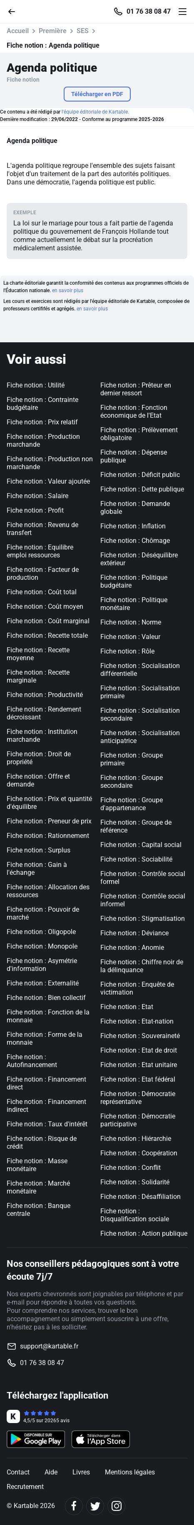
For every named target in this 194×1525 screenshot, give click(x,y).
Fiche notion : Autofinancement (32, 1061)
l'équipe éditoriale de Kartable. (95, 112)
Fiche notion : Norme (130, 622)
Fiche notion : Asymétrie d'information (42, 965)
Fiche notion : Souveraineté (140, 1036)
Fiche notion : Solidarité (134, 1182)
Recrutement (25, 1487)
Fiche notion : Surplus (38, 850)
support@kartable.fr (49, 1346)
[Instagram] (116, 1506)
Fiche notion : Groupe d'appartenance (131, 804)
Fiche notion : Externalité (43, 983)
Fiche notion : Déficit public (140, 475)
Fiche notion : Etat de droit (138, 1050)
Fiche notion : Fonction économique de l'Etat (133, 411)
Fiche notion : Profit (35, 510)
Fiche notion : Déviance (134, 933)
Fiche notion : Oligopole (41, 932)
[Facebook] (74, 1506)
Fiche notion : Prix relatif (42, 422)
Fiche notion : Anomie (132, 947)
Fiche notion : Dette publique (142, 489)
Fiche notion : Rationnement (48, 836)
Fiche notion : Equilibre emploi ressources (40, 551)
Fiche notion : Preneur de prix (49, 821)
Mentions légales (130, 1472)
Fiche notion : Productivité (45, 695)
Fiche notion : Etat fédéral (137, 1079)
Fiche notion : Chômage (135, 541)
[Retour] (15, 11)
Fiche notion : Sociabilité (136, 859)
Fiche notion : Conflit (130, 1168)
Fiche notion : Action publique (143, 1233)
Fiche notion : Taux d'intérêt (47, 1124)
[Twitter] (95, 1506)
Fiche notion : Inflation (133, 526)
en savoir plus (67, 290)
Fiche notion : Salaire (37, 496)
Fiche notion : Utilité (36, 385)
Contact (18, 1472)
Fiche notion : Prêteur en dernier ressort (135, 389)
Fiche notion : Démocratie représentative (137, 1098)
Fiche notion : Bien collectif (46, 998)
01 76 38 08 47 (149, 11)
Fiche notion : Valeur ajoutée (48, 481)
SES (83, 31)
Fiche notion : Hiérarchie (135, 1139)
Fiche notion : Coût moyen (45, 606)
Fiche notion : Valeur (130, 637)
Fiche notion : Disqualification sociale (134, 1215)
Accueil (18, 31)
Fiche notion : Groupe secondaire (131, 781)
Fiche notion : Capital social (141, 845)
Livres (81, 1472)
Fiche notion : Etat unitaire (138, 1065)
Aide (51, 1472)
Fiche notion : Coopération (138, 1153)
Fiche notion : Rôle (127, 651)
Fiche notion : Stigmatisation (142, 918)
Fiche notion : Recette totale (47, 635)
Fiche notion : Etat (126, 1007)
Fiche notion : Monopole (42, 946)
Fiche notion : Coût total (42, 592)
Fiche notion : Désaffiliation (140, 1197)
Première (53, 31)
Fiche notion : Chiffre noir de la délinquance (141, 966)
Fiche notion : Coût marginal (48, 621)
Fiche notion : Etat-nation (137, 1021)
